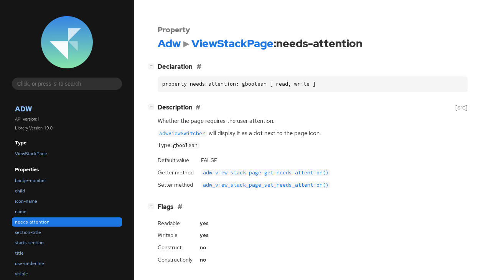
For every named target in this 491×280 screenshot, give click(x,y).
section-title (28, 232)
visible (21, 274)
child (20, 191)
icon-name (26, 201)
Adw (23, 109)
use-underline (29, 263)
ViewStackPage (31, 154)
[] (152, 66)
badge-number (30, 180)
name (20, 212)
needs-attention (32, 222)
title (19, 253)
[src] (461, 107)
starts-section (29, 243)
